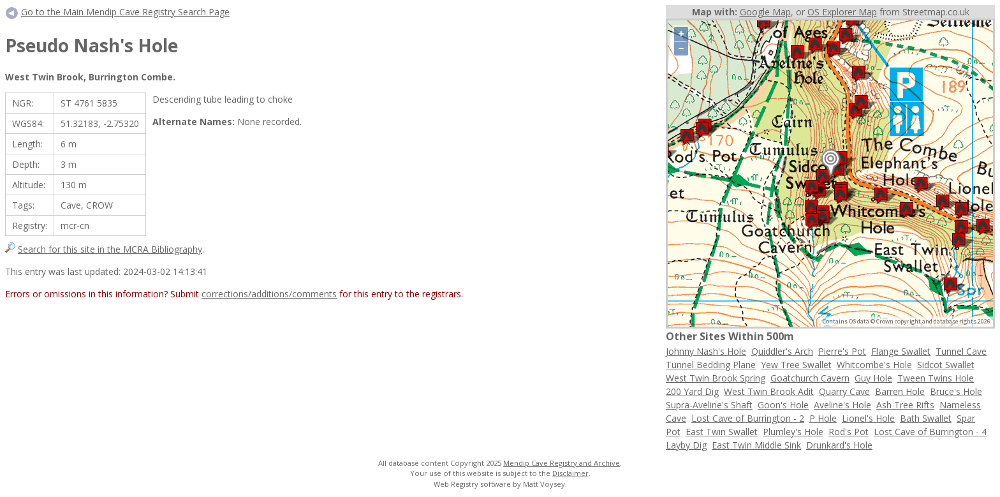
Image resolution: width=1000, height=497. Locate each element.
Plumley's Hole (793, 432)
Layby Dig (686, 445)
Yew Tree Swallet (796, 365)
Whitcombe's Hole (874, 365)
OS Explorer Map (842, 12)
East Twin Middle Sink (756, 445)
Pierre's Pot (842, 351)
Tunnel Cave (961, 351)
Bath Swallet (926, 418)
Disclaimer (570, 473)
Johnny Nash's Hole (706, 351)
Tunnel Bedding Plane (711, 365)
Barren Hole (900, 391)
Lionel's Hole (868, 418)
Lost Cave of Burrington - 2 (747, 418)
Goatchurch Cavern (809, 378)
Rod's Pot (848, 432)
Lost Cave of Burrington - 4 (930, 432)
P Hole (823, 418)
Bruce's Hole (956, 391)
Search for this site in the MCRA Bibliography (110, 249)
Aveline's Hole (842, 405)
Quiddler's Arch (782, 351)
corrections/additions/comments (269, 294)
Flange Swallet (900, 351)
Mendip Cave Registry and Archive (561, 463)
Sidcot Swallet (945, 365)
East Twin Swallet (722, 432)
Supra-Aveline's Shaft (709, 405)
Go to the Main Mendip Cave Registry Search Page (125, 12)
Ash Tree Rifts (905, 405)
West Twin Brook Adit (769, 391)
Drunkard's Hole (839, 445)
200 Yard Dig (692, 391)
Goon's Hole (783, 405)
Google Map (765, 12)
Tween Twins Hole (935, 378)
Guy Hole (873, 378)
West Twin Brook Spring (715, 378)
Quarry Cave (844, 391)
